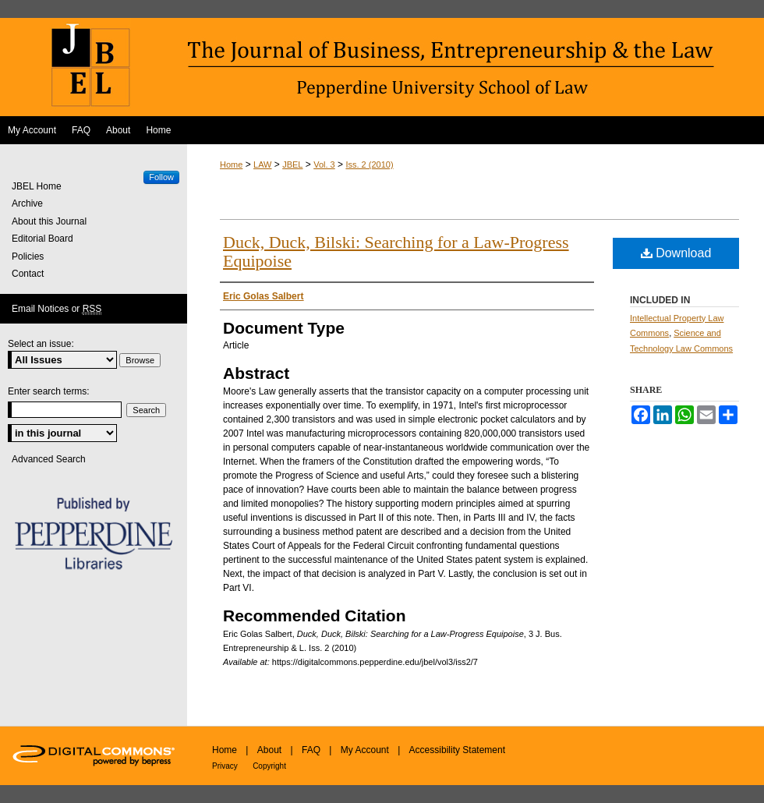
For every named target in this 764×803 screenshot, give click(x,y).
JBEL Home (37, 186)
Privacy (225, 766)
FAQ (311, 750)
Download (676, 253)
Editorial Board (42, 238)
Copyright (269, 766)
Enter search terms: (49, 391)
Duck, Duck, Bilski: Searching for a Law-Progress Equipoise (396, 251)
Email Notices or (56, 309)
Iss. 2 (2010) (369, 164)
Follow (161, 177)
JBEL (292, 164)
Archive (27, 203)
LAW (262, 164)
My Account (365, 750)
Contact (28, 273)
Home (231, 164)
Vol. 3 (324, 164)
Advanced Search (49, 459)
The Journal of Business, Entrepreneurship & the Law (382, 67)
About (269, 750)
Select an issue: (41, 343)
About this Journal (49, 221)
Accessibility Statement (457, 750)
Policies (28, 256)
